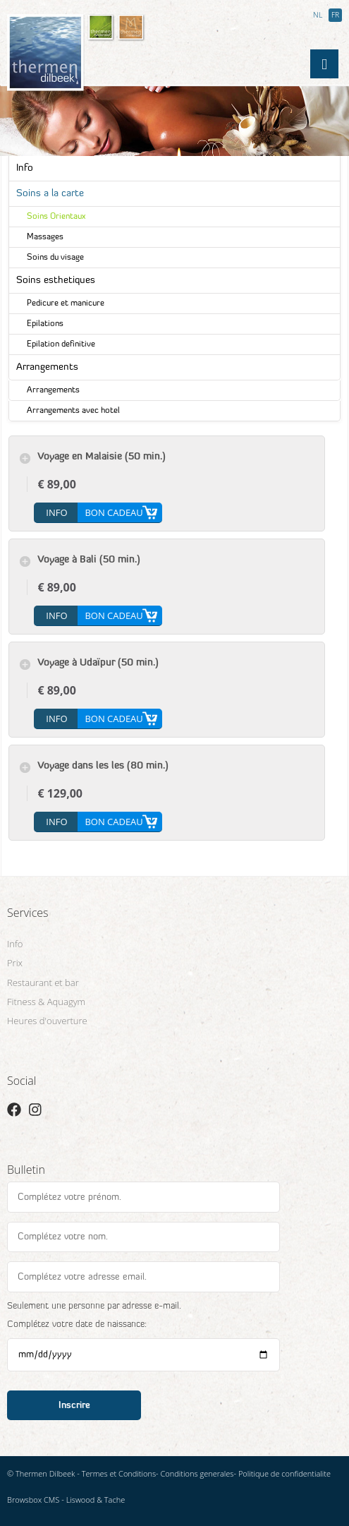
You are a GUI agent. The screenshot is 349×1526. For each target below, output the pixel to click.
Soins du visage (55, 257)
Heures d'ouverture (47, 1020)
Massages (45, 237)
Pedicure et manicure (65, 303)
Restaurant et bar (43, 982)
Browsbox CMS (33, 1499)
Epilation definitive (61, 344)
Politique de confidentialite (284, 1473)
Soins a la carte (50, 193)
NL (317, 16)
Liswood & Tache (95, 1499)
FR (335, 16)
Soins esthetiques (55, 280)
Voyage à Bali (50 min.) (88, 560)
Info (24, 168)
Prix (15, 962)
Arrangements (47, 367)
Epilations (45, 324)
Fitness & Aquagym (46, 1001)
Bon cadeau (113, 512)
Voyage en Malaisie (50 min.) (101, 457)
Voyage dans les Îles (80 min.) (103, 766)
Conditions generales (197, 1473)
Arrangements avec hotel (73, 411)
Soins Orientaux (56, 216)
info (56, 512)
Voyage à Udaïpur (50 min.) (98, 663)
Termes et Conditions (119, 1473)
